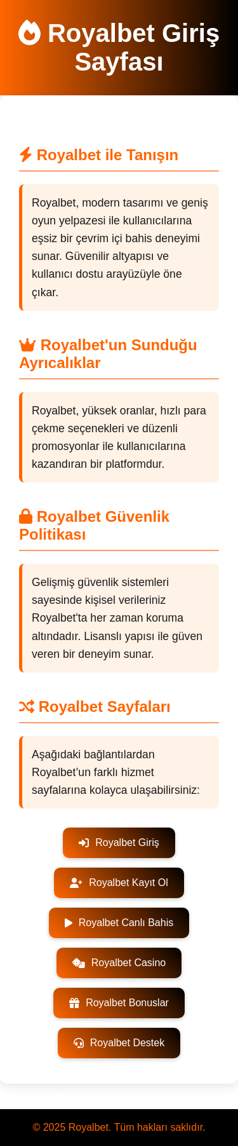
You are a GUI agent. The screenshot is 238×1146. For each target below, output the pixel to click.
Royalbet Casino (119, 962)
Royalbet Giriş (119, 842)
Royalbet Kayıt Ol (119, 882)
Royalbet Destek (119, 1042)
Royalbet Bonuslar (119, 1002)
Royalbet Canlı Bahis (119, 922)
